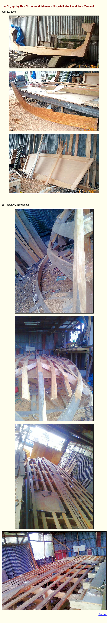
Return (102, 614)
